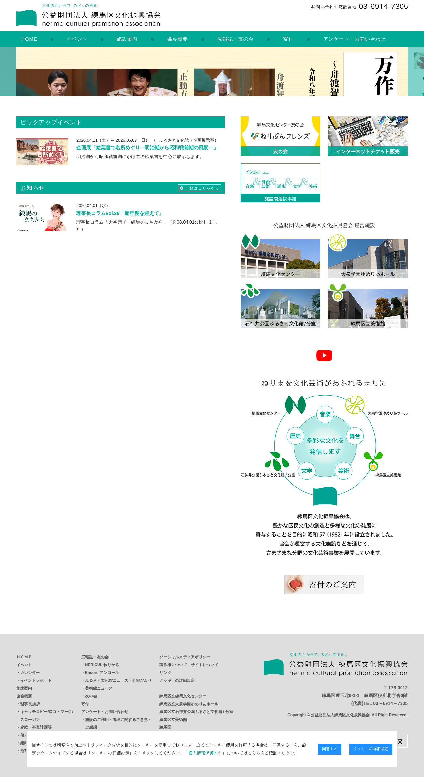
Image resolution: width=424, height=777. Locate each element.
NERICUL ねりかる (102, 665)
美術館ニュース (99, 688)
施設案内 (127, 39)
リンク (165, 672)
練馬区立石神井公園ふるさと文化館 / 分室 (196, 712)
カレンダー (30, 672)
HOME (29, 39)
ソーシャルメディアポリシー (184, 657)
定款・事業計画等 (36, 727)
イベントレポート (36, 680)
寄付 (288, 39)
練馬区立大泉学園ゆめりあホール (188, 704)
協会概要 (177, 39)
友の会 (91, 696)
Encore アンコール (102, 672)
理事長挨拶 (30, 704)
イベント (77, 39)
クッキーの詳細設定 (177, 680)
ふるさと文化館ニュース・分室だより (118, 680)
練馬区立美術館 (173, 719)
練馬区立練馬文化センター (182, 696)
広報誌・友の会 (235, 39)
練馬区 (165, 727)
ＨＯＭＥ (24, 657)
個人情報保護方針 (173, 753)
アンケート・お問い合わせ (354, 39)
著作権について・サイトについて (188, 665)
